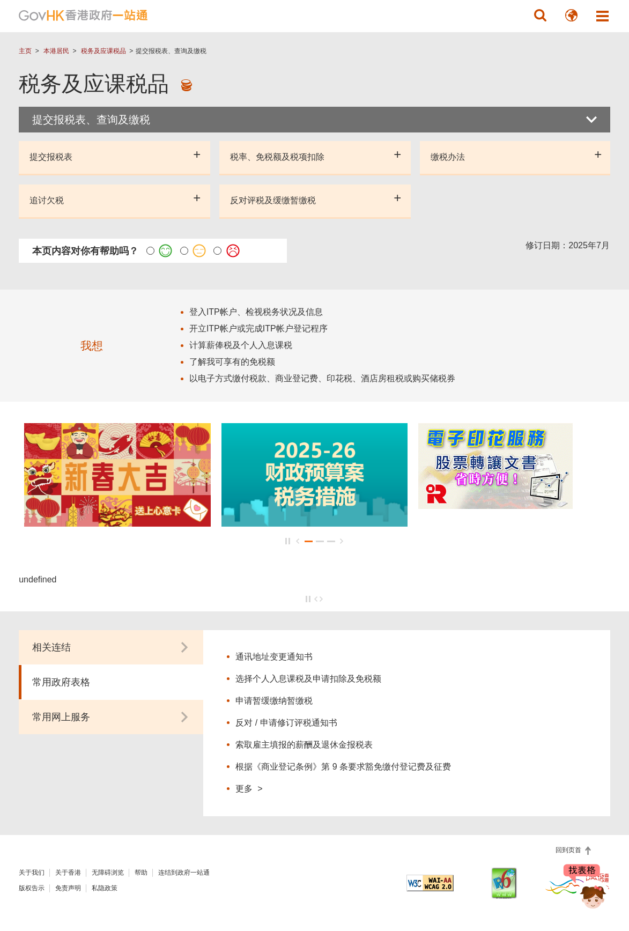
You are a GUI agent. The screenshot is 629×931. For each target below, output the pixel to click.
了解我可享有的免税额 (232, 361)
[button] (540, 15)
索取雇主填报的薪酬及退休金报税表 (304, 744)
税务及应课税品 (103, 51)
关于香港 (68, 872)
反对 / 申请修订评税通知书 (286, 722)
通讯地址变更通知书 (274, 656)
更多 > (248, 788)
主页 (25, 51)
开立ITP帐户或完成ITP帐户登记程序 (258, 328)
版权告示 (32, 888)
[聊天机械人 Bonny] (585, 892)
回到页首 (569, 850)
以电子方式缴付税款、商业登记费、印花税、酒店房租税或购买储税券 (322, 378)
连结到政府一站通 (184, 872)
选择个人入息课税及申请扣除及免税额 (308, 678)
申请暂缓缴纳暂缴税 (274, 700)
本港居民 (56, 51)
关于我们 (32, 872)
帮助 (141, 872)
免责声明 (68, 888)
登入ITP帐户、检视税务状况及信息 (256, 311)
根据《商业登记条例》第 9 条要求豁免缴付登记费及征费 (343, 766)
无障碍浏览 (108, 872)
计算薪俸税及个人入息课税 (240, 345)
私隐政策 (104, 888)
